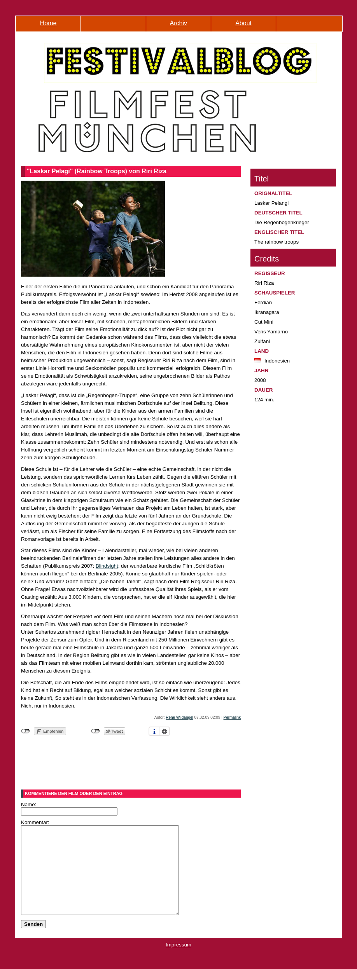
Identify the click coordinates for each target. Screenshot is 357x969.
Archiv (178, 23)
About (243, 23)
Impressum (178, 962)
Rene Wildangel (179, 717)
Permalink (232, 717)
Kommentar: (35, 822)
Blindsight (107, 566)
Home (48, 23)
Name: (28, 804)
